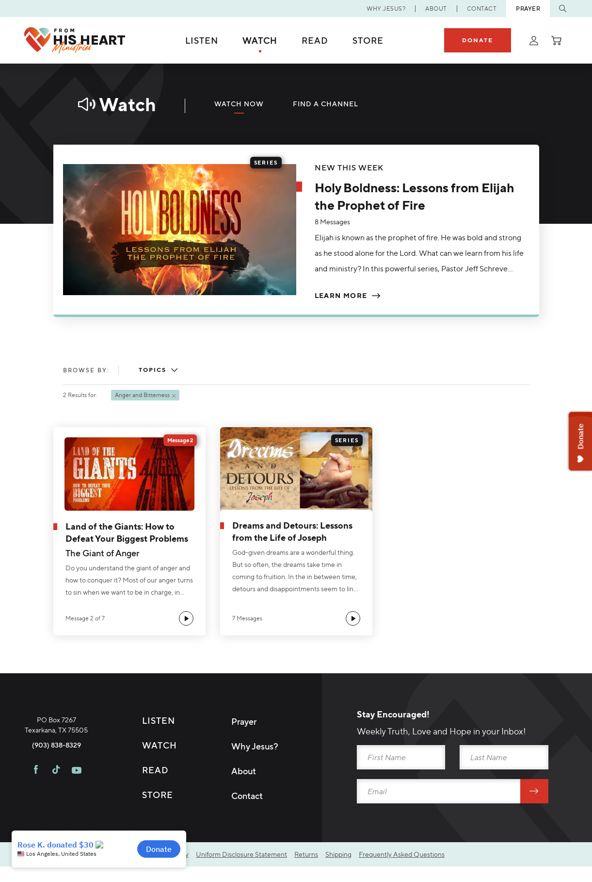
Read (315, 40)
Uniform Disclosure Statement (241, 856)
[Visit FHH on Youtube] (76, 815)
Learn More (341, 295)
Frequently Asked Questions (402, 856)
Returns (306, 856)
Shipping (338, 856)
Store (368, 40)
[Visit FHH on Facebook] (36, 815)
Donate (477, 40)
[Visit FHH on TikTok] (56, 815)
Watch (259, 40)
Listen (201, 40)
